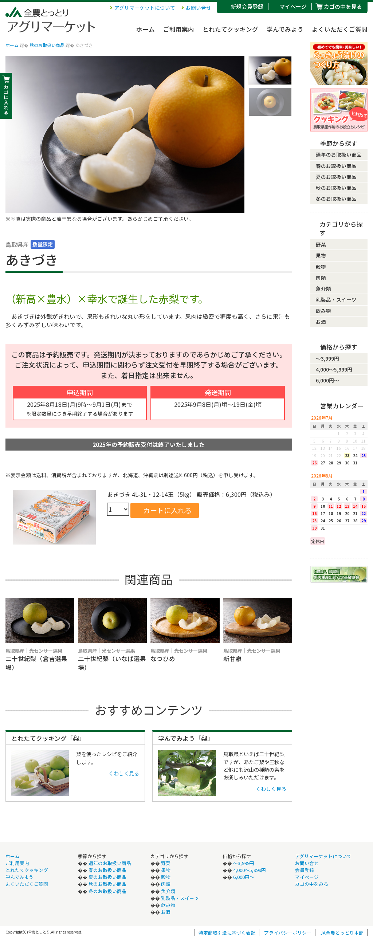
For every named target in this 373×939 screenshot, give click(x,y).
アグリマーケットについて (144, 7)
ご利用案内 (178, 29)
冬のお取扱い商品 (336, 198)
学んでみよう (285, 29)
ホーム (145, 29)
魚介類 (323, 288)
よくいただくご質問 (340, 29)
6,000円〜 (327, 380)
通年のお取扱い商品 (339, 154)
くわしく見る (124, 773)
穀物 (321, 266)
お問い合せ (198, 7)
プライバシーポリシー (287, 932)
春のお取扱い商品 (336, 165)
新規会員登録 (247, 6)
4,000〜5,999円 (334, 369)
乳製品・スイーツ (336, 299)
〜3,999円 (327, 358)
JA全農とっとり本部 (342, 932)
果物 (321, 255)
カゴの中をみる (311, 883)
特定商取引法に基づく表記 (227, 932)
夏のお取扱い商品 (336, 176)
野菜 (321, 244)
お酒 (321, 321)
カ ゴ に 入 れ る (6, 99)
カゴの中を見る (343, 6)
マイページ (293, 6)
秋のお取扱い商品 (47, 45)
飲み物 (323, 310)
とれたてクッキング (230, 29)
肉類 (321, 277)
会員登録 (304, 870)
